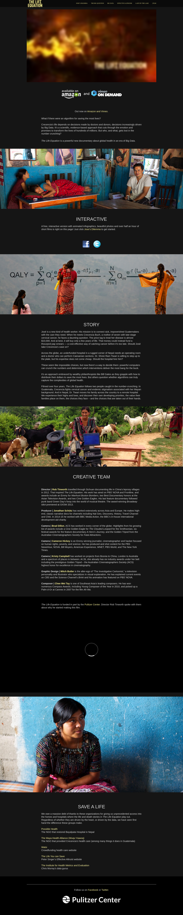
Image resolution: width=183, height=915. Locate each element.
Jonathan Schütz (63, 510)
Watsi (44, 847)
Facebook (93, 890)
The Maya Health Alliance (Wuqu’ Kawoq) (62, 838)
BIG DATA (110, 3)
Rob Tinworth (59, 489)
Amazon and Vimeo (97, 111)
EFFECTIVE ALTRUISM (124, 3)
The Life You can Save (53, 856)
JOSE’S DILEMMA (82, 3)
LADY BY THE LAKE (142, 3)
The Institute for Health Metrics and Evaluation (65, 865)
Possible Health (49, 829)
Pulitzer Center (92, 604)
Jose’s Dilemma (92, 229)
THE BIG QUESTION (97, 3)
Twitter (104, 890)
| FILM (154, 3)
